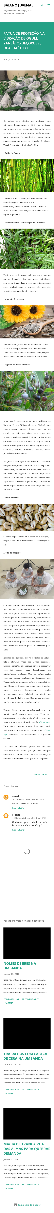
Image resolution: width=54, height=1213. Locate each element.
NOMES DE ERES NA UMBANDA (19, 965)
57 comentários (30, 1184)
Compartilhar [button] (39, 774)
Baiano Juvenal (18, 5)
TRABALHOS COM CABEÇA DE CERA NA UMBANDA (25, 1056)
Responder (18, 807)
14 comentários (30, 1089)
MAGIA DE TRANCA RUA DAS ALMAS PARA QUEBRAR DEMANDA (27, 1149)
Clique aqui (44, 722)
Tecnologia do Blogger (27, 1205)
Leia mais (8, 1003)
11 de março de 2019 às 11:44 (29, 799)
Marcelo (16, 796)
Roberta (16, 814)
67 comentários (30, 999)
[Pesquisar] (42, 5)
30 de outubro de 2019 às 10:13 (30, 818)
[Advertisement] (27, 892)
